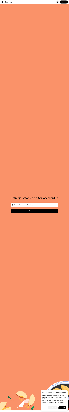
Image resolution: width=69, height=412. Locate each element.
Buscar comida (34, 211)
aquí (47, 404)
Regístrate (64, 2)
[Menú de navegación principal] (2, 1)
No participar (52, 408)
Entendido (62, 408)
